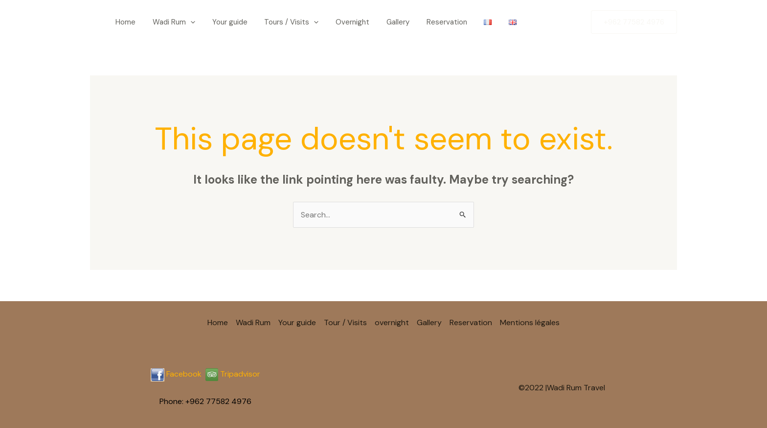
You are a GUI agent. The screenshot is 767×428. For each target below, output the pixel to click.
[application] (176, 22)
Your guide (208, 22)
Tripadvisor (232, 374)
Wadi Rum (160, 22)
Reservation (394, 22)
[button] (634, 22)
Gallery (353, 22)
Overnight (316, 22)
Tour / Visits (345, 322)
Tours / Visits (262, 22)
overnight (392, 322)
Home (120, 22)
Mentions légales (530, 322)
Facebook (184, 374)
